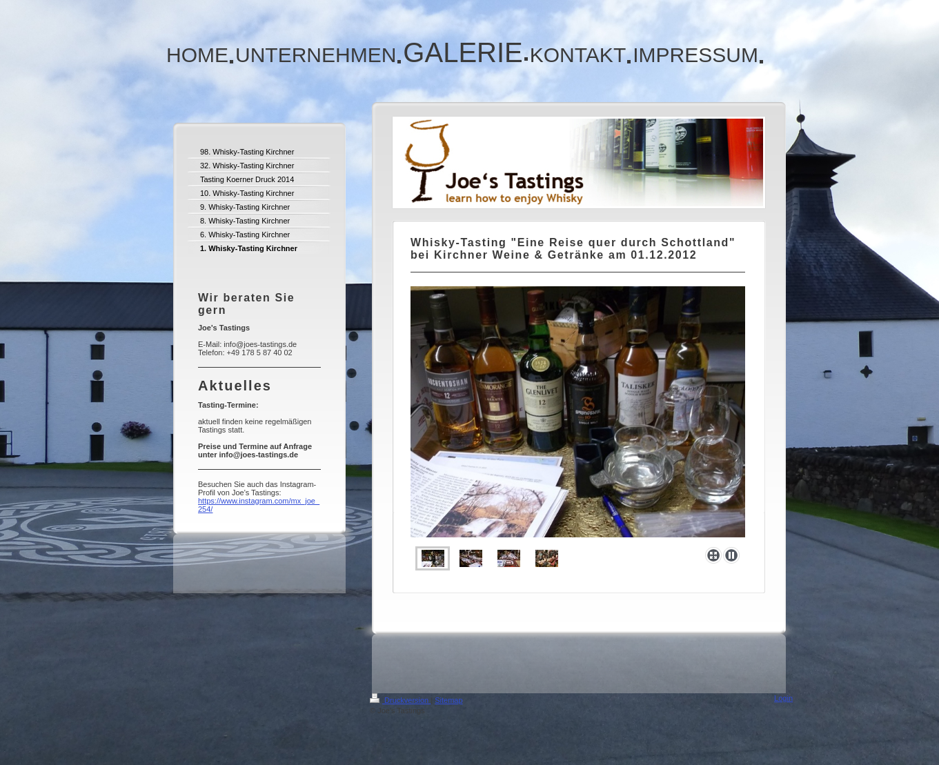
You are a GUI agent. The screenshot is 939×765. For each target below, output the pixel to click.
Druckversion (400, 700)
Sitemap (448, 700)
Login (783, 698)
